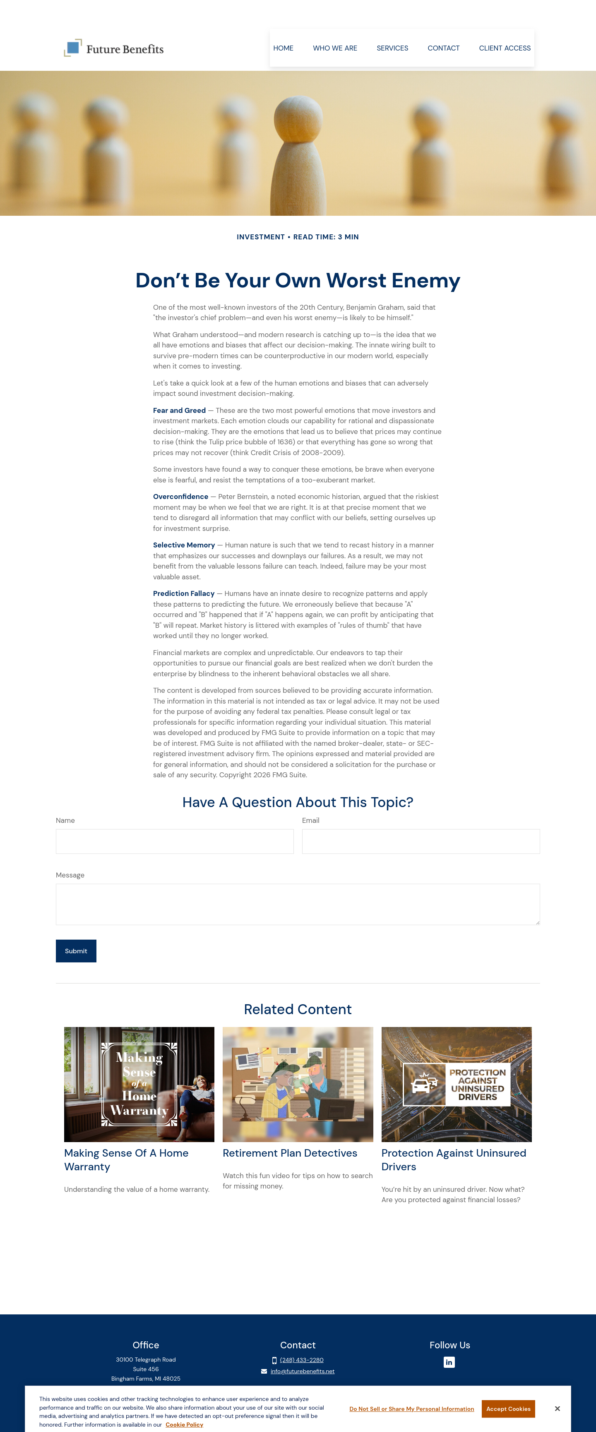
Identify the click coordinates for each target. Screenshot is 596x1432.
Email (311, 795)
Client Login (146, 1369)
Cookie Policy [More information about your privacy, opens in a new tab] (184, 1426)
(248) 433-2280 (302, 1335)
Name (65, 795)
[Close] (557, 1410)
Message (70, 850)
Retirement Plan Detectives (290, 1128)
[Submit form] (76, 926)
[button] (283, 22)
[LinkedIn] (449, 1337)
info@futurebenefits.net (303, 1346)
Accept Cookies (508, 1411)
